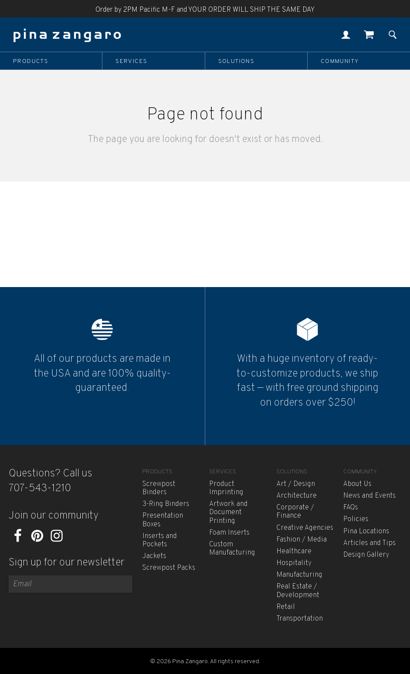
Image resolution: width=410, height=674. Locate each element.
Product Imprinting (226, 488)
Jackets (154, 556)
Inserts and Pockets (159, 540)
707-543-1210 (40, 488)
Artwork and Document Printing (228, 512)
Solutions (236, 61)
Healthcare (294, 551)
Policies (355, 519)
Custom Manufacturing (232, 548)
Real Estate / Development (297, 590)
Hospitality (294, 563)
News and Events (369, 496)
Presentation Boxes (162, 520)
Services (131, 61)
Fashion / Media (301, 539)
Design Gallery (366, 555)
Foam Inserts (229, 533)
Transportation (299, 619)
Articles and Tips (369, 543)
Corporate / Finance (295, 511)
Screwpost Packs (168, 568)
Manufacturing (299, 575)
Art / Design (295, 484)
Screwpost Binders (158, 488)
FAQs (350, 507)
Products (30, 61)
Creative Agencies (304, 528)
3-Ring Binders (165, 504)
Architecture (296, 496)
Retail (285, 607)
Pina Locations (366, 531)
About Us (357, 484)
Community (340, 61)
